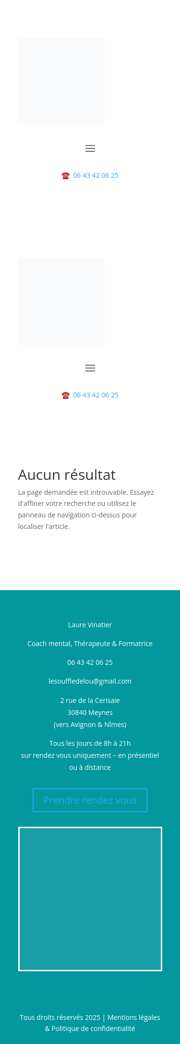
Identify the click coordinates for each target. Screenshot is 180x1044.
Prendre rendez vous (89, 799)
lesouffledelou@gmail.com (90, 681)
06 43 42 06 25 (90, 175)
